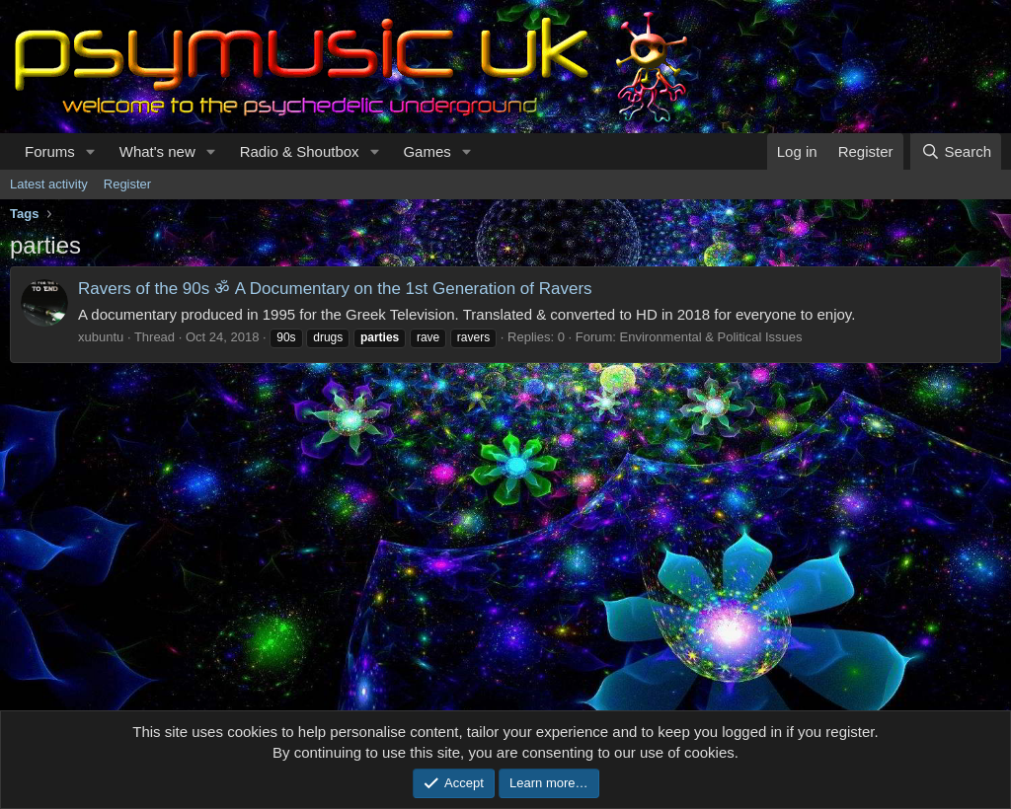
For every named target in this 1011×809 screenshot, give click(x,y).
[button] (91, 151)
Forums (50, 151)
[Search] (955, 151)
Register (127, 184)
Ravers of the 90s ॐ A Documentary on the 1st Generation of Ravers (335, 288)
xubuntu (100, 337)
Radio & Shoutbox (299, 151)
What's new (157, 151)
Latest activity (49, 184)
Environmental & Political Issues (711, 337)
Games (426, 151)
